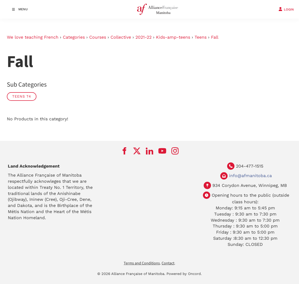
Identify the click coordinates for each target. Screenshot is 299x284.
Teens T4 (21, 96)
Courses (97, 37)
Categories (74, 37)
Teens (201, 37)
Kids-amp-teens (173, 37)
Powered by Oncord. (184, 274)
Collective (121, 37)
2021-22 (143, 37)
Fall (214, 37)
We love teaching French (32, 37)
